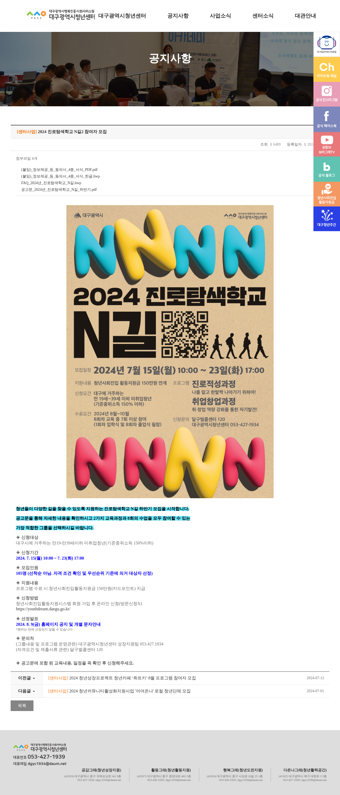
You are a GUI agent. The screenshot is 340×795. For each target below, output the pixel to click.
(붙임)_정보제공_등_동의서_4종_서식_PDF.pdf (59, 170)
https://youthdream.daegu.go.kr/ (43, 609)
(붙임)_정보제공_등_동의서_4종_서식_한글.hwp (60, 176)
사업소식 (220, 16)
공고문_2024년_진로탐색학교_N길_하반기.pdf (59, 190)
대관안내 (305, 16)
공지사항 (178, 16)
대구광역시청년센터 (122, 16)
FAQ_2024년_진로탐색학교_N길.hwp (51, 183)
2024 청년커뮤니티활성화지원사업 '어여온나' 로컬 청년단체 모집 (119, 691)
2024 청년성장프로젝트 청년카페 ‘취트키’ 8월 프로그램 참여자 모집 (122, 678)
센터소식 (263, 16)
